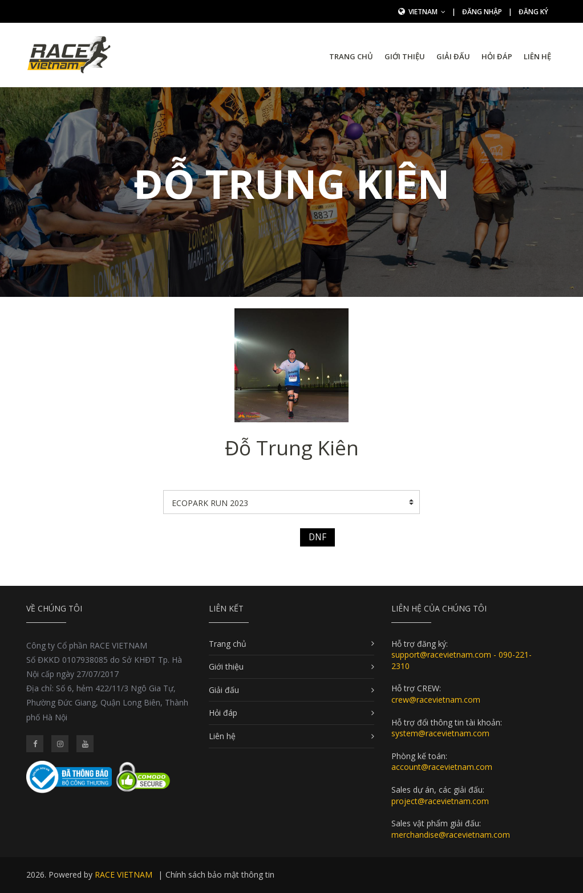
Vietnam (427, 12)
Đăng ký (533, 12)
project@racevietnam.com (440, 801)
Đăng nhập (482, 12)
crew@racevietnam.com (435, 699)
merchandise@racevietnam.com (450, 834)
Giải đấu (453, 56)
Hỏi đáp (496, 56)
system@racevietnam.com (440, 733)
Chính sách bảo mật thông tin (219, 874)
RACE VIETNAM (123, 874)
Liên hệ (537, 56)
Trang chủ (351, 56)
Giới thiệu (404, 56)
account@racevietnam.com (441, 766)
